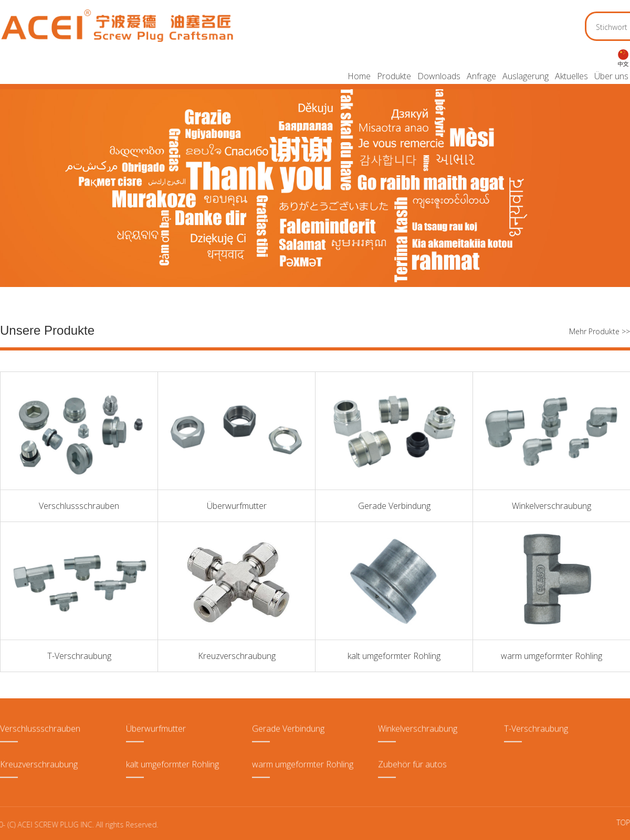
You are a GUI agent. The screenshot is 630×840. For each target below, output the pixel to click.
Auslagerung (525, 76)
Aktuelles (571, 76)
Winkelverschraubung (551, 506)
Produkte (394, 76)
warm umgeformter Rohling (551, 656)
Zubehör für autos (412, 749)
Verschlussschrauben (79, 506)
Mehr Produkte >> (599, 331)
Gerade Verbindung (394, 506)
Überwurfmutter (237, 506)
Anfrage (481, 76)
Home (359, 76)
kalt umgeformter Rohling (394, 656)
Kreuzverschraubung (237, 656)
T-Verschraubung (79, 656)
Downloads (438, 76)
